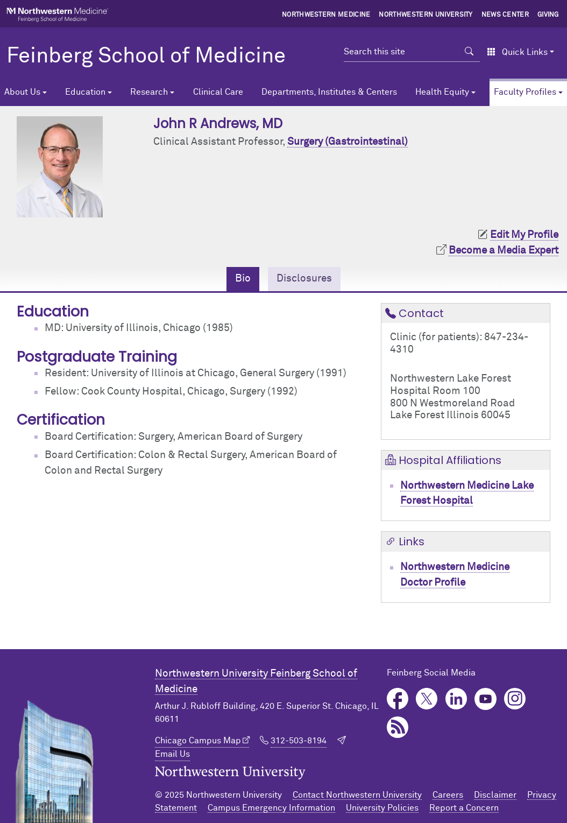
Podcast (398, 727)
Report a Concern (464, 808)
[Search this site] (401, 51)
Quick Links (517, 52)
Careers (448, 795)
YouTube (485, 699)
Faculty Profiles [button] (525, 92)
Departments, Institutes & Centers (329, 92)
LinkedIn (456, 699)
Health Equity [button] (442, 92)
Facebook (398, 699)
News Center (505, 15)
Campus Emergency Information (271, 808)
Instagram (515, 699)
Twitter (427, 699)
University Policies (382, 808)
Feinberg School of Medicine (146, 56)
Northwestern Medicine (326, 15)
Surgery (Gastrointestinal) (347, 142)
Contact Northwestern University (357, 795)
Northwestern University (425, 15)
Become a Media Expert (503, 250)
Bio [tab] (243, 278)
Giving (548, 15)
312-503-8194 (299, 740)
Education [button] (85, 92)
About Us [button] (22, 92)
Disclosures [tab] (304, 278)
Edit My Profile (524, 235)
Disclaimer (495, 795)
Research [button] (149, 92)
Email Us (172, 754)
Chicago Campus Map (198, 740)
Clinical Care (218, 92)
